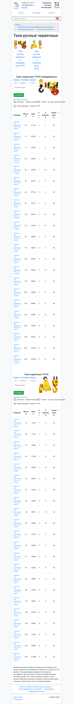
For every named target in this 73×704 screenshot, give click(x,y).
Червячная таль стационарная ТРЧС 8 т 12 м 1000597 (17, 657)
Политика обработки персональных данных (35, 687)
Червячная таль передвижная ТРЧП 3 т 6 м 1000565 (17, 248)
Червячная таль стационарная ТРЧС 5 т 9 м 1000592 (17, 601)
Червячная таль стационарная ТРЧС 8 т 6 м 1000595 (17, 634)
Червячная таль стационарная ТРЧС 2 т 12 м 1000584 (17, 512)
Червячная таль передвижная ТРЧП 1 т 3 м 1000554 (17, 125)
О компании (18, 699)
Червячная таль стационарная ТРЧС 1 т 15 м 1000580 (17, 467)
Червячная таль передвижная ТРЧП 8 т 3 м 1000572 (17, 326)
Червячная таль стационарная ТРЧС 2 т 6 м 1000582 (17, 490)
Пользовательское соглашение (30, 689)
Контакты (52, 13)
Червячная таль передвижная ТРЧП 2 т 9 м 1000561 (17, 203)
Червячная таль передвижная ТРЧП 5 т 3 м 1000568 (17, 281)
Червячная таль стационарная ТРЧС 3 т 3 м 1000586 (17, 534)
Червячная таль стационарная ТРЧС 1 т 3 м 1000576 (17, 423)
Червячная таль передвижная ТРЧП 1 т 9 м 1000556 (17, 147)
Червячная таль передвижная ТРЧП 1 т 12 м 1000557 (17, 159)
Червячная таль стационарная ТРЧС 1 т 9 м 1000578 (17, 445)
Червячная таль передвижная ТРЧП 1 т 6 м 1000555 (17, 136)
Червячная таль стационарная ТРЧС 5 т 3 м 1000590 (17, 579)
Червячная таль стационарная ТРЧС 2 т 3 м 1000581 (17, 479)
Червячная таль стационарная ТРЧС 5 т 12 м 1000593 (17, 612)
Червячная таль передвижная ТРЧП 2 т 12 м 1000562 (17, 214)
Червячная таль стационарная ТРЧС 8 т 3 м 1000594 (17, 623)
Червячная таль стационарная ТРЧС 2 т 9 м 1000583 (17, 501)
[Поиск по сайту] (57, 18)
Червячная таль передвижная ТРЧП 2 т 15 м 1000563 (17, 225)
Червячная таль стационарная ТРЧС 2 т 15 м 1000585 (17, 523)
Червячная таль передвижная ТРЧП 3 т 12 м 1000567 (17, 270)
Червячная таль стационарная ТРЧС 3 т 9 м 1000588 (17, 556)
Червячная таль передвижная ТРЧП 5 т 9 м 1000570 (17, 303)
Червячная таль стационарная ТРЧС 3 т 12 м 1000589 (17, 568)
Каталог (21, 13)
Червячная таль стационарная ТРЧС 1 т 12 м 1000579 (17, 456)
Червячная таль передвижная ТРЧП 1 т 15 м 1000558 (17, 170)
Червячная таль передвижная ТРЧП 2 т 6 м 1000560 (17, 192)
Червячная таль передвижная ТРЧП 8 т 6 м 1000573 (17, 337)
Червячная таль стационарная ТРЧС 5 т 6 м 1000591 (17, 590)
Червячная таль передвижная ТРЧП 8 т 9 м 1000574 (17, 348)
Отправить (19, 95)
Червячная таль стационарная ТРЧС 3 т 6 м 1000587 (17, 545)
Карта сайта (18, 697)
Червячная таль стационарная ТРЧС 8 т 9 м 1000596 (17, 646)
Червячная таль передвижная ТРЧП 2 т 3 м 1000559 (17, 181)
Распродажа (37, 13)
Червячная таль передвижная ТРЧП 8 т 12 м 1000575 (17, 359)
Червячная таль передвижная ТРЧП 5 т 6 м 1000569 (17, 292)
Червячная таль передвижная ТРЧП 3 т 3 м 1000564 (17, 237)
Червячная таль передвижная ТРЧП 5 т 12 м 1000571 (17, 315)
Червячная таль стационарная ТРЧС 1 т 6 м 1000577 (17, 434)
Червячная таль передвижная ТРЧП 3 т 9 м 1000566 (17, 259)
